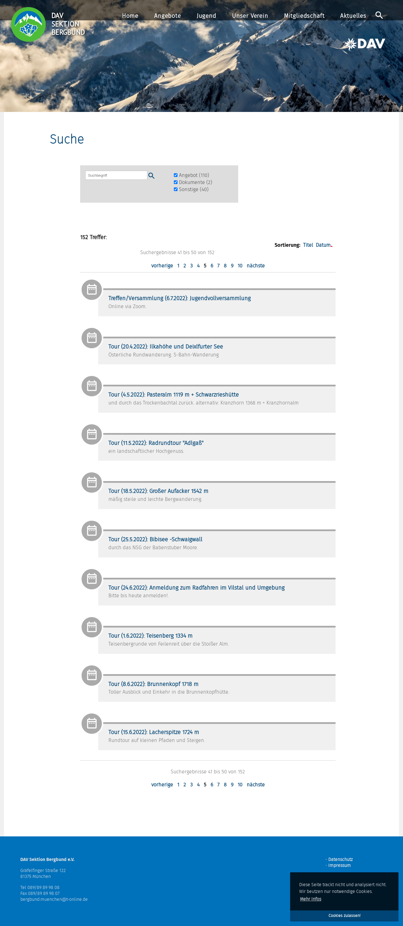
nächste (256, 266)
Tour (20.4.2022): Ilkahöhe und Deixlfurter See (165, 347)
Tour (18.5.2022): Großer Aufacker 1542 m (158, 491)
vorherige (162, 266)
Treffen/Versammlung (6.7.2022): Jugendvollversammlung (179, 298)
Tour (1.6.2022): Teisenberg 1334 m (150, 636)
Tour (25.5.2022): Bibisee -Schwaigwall (155, 539)
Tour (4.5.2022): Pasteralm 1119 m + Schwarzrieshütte (173, 395)
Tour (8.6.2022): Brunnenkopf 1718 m (153, 684)
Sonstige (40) (191, 189)
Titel (308, 245)
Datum (323, 245)
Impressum (339, 865)
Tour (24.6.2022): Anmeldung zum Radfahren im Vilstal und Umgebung (196, 588)
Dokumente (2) (193, 182)
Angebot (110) (191, 175)
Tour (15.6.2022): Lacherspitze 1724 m (153, 732)
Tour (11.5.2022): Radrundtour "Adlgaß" (155, 443)
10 (240, 266)
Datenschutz (340, 859)
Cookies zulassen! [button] (344, 916)
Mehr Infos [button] (310, 899)
